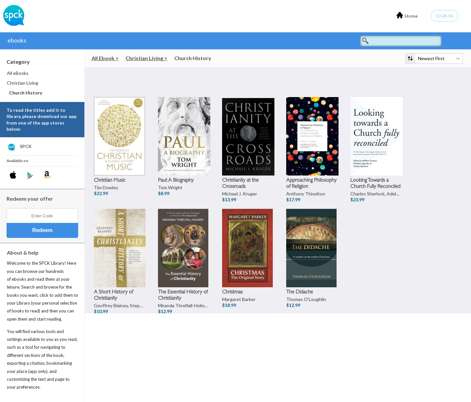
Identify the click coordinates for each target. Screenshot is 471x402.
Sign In (444, 16)
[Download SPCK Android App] (30, 176)
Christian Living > (146, 58)
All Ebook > (105, 58)
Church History (192, 58)
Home (407, 15)
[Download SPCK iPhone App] (14, 176)
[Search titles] (401, 41)
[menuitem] (42, 73)
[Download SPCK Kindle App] (47, 174)
